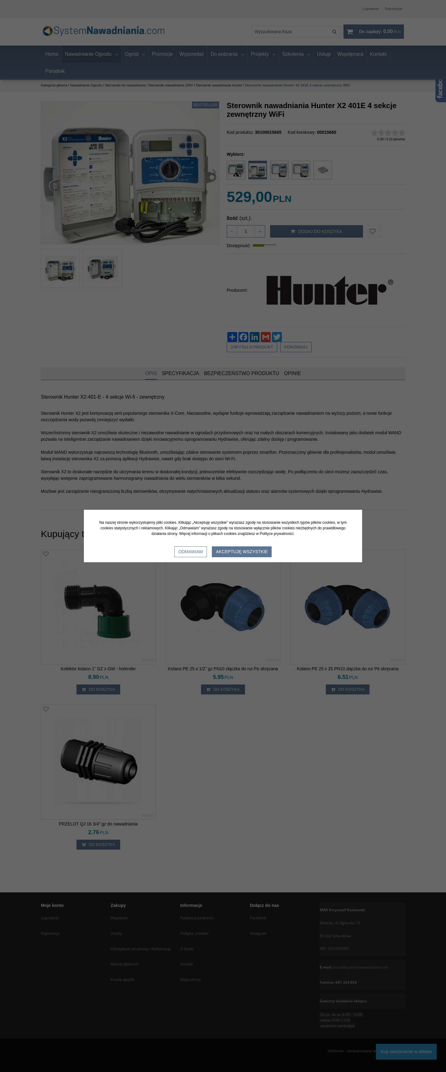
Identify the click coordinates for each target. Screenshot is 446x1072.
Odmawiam (190, 551)
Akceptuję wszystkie (242, 551)
